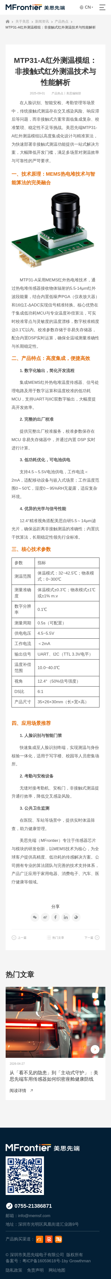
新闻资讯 (42, 21)
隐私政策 (14, 1270)
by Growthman (77, 1261)
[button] (95, 1049)
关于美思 (22, 21)
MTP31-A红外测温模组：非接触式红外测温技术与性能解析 (51, 27)
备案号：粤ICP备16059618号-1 (35, 1261)
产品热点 (62, 21)
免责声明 (35, 1270)
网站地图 (57, 1270)
